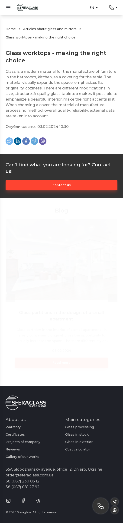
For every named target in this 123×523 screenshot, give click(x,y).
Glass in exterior (79, 442)
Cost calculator (77, 449)
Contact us (61, 185)
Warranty (13, 427)
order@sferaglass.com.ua (30, 475)
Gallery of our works (22, 457)
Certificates (15, 434)
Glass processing (79, 427)
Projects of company (23, 442)
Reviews (13, 449)
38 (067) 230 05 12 (22, 481)
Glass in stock (77, 434)
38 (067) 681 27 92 (22, 487)
